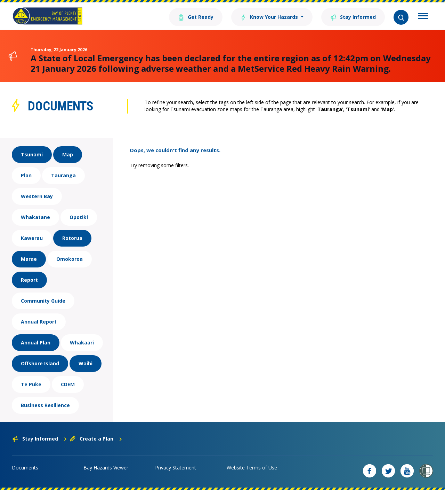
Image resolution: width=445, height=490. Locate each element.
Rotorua (72, 238)
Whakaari (82, 342)
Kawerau (32, 238)
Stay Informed (353, 16)
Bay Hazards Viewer (105, 467)
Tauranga (63, 175)
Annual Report (39, 321)
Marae (29, 259)
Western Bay (37, 196)
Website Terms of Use (252, 467)
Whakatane (35, 217)
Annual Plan (35, 342)
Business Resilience (45, 405)
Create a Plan (96, 438)
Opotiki (79, 217)
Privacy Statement (175, 467)
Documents (25, 467)
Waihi (85, 363)
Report (29, 280)
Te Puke (31, 384)
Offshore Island (40, 363)
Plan (26, 175)
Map (67, 154)
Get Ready (195, 16)
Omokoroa (69, 259)
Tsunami (32, 154)
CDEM (68, 384)
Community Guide (43, 300)
